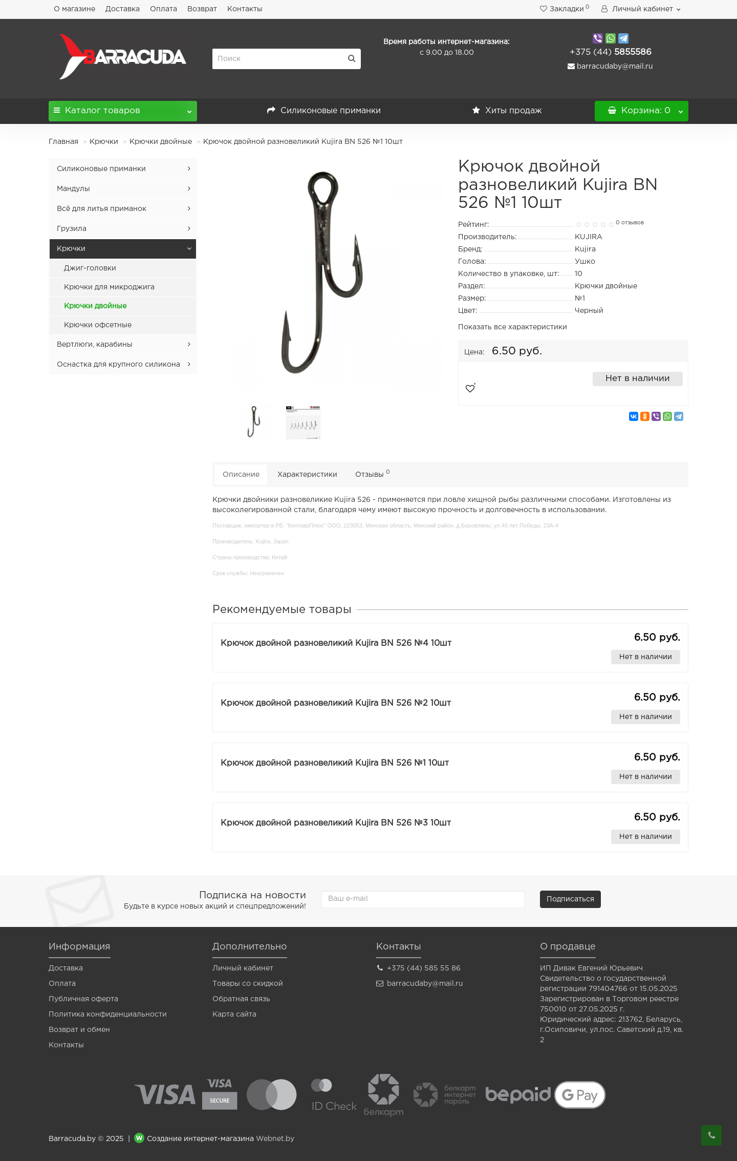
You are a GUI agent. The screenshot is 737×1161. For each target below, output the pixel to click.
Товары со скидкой (247, 984)
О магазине (74, 9)
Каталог (123, 108)
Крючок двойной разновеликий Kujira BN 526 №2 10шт (336, 703)
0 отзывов (630, 222)
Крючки (104, 142)
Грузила (71, 229)
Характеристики (307, 475)
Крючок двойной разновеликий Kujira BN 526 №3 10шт (336, 823)
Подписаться (570, 899)
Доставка (122, 9)
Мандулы (73, 189)
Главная (63, 142)
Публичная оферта (83, 999)
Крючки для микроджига (109, 287)
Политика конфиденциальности (108, 1014)
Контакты (245, 9)
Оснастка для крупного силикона (118, 365)
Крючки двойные (160, 142)
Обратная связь (241, 999)
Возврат (202, 9)
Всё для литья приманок (101, 209)
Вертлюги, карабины (95, 345)
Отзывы (372, 473)
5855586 (611, 52)
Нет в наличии (637, 379)
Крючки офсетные (98, 325)
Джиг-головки (90, 268)
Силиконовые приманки (324, 111)
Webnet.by (275, 1139)
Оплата (163, 9)
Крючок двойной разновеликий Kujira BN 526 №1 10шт (335, 763)
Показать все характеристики (512, 327)
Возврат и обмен (79, 1030)
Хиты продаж (507, 111)
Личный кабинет (242, 968)
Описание (241, 475)
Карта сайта (234, 1014)
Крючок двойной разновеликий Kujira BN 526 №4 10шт (336, 643)
